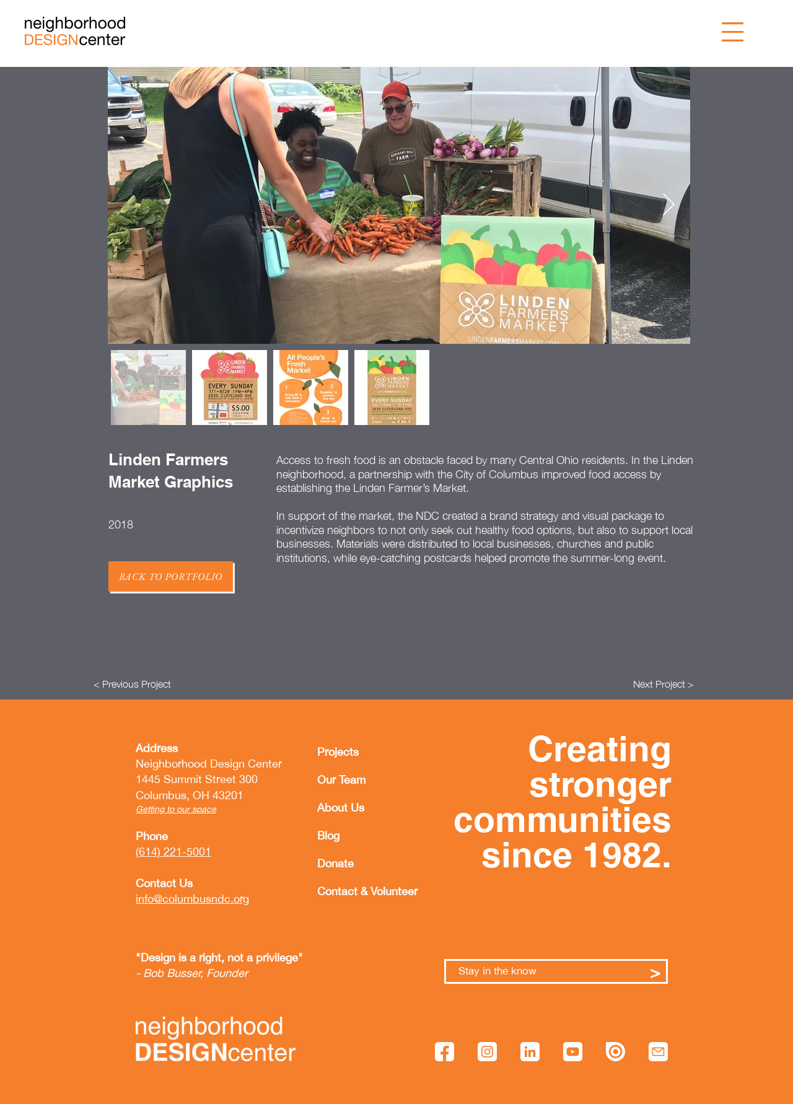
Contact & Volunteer (347, 891)
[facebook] (444, 1051)
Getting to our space (176, 809)
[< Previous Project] (132, 684)
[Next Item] (669, 205)
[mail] (658, 1051)
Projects (338, 751)
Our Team (341, 779)
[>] (655, 971)
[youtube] (572, 1051)
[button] (732, 32)
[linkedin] (530, 1051)
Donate (335, 863)
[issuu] (615, 1051)
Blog (328, 835)
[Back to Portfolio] (170, 576)
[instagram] (487, 1051)
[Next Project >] (663, 684)
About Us (340, 807)
